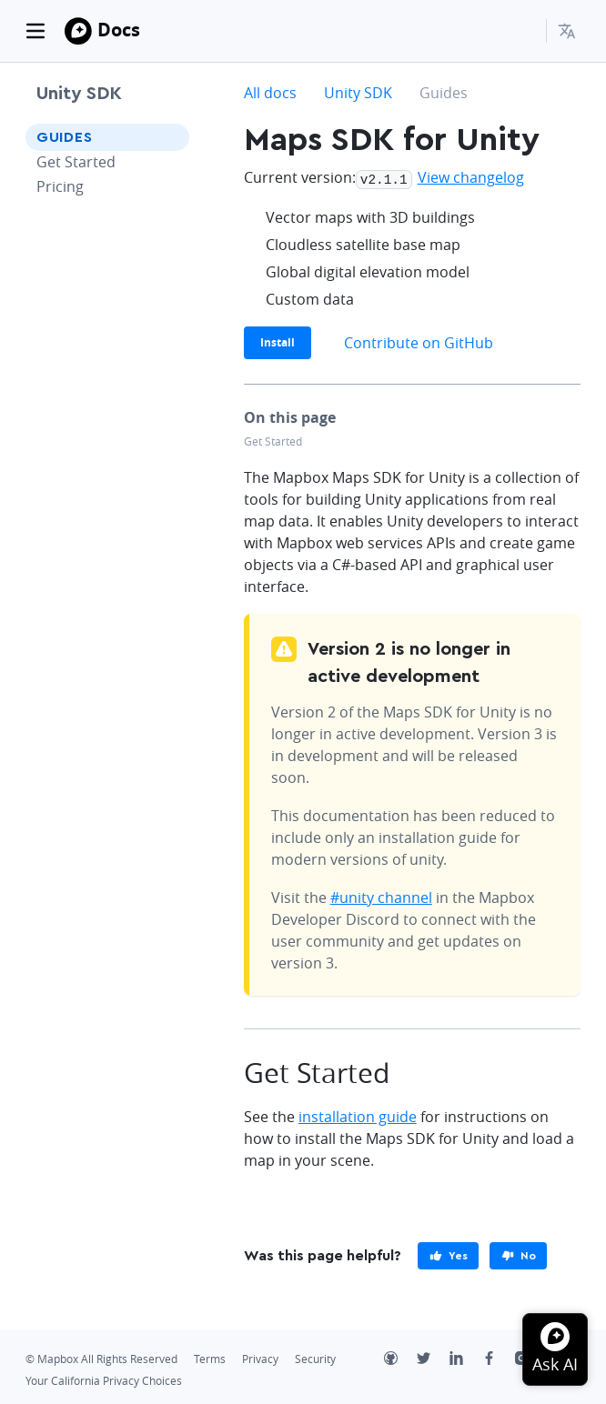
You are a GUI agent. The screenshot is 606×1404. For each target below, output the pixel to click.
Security (315, 1357)
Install (277, 340)
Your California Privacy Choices (103, 1379)
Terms (210, 1357)
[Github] (400, 1358)
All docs (270, 93)
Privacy (260, 1357)
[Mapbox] (78, 31)
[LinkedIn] (465, 1358)
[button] (569, 31)
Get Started (76, 162)
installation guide (357, 1115)
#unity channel (381, 896)
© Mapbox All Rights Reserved (101, 1357)
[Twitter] (433, 1358)
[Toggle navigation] (35, 31)
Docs (118, 29)
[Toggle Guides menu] (170, 137)
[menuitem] (569, 31)
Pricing (60, 186)
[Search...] (524, 31)
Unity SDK (79, 94)
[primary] (448, 1254)
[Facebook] (498, 1358)
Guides (64, 137)
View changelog (471, 177)
